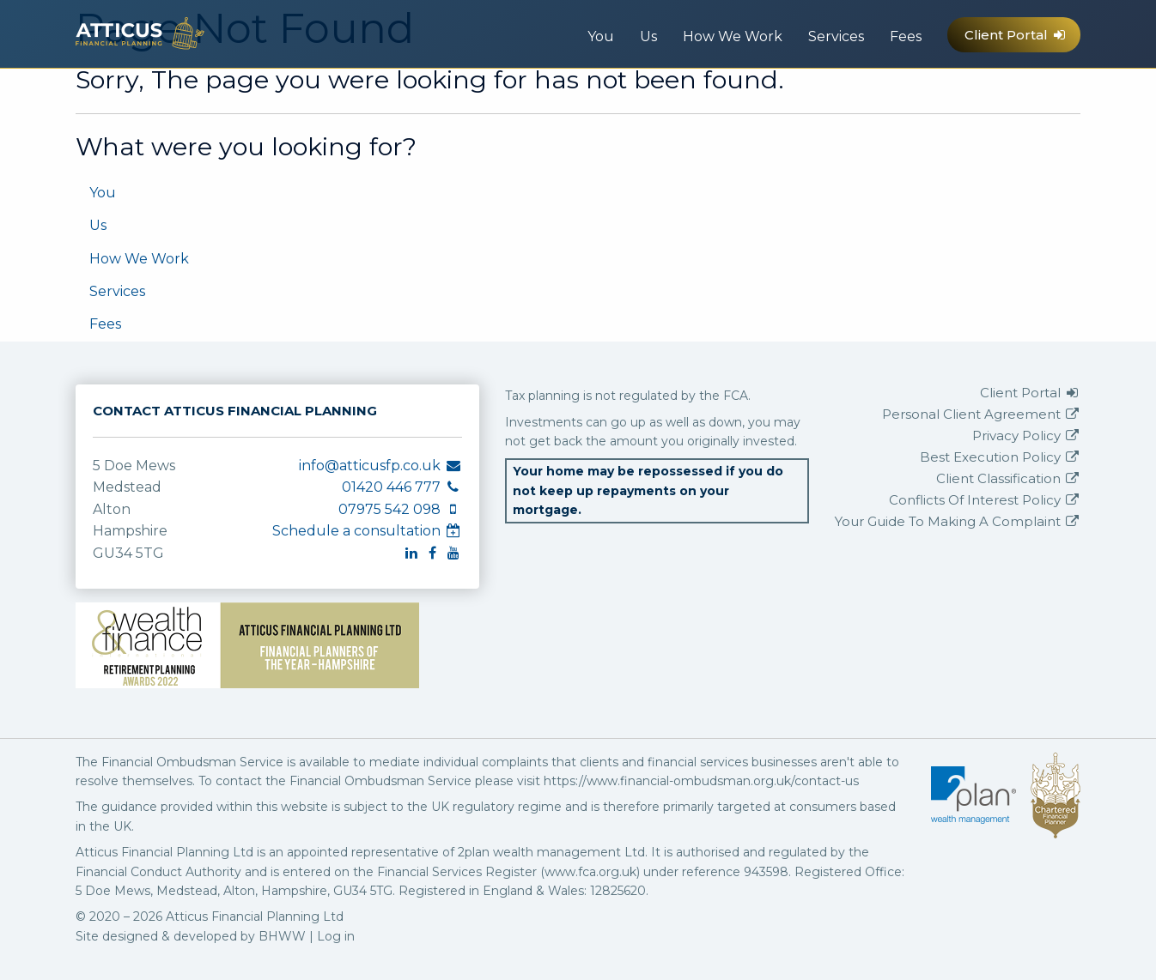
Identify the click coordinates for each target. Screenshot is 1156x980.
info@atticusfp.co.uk (867, 95)
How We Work (732, 36)
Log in (336, 936)
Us (648, 36)
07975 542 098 (937, 95)
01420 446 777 (903, 95)
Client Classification (1008, 478)
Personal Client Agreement (981, 414)
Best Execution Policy (1000, 457)
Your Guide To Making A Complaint (957, 521)
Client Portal (1016, 35)
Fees (906, 36)
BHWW (282, 936)
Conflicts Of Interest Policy (984, 499)
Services (836, 36)
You (600, 36)
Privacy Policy (1026, 435)
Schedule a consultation (367, 531)
